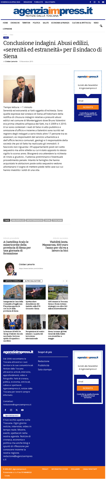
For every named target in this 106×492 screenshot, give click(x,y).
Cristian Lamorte (11, 61)
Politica (36, 23)
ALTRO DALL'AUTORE (32, 281)
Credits (7, 476)
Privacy (45, 469)
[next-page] (66, 281)
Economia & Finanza (60, 23)
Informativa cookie (59, 469)
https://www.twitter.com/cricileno (31, 268)
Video (96, 23)
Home (5, 23)
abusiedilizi (18, 220)
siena (47, 220)
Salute (46, 23)
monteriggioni (35, 220)
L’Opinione (7, 29)
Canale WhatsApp (90, 469)
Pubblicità (38, 2)
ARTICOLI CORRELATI (13, 281)
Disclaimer (75, 469)
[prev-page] (63, 281)
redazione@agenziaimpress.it (17, 404)
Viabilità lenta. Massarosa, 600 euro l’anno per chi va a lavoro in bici (55, 246)
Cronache (14, 23)
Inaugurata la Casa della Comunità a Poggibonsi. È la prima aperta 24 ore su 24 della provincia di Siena (13, 306)
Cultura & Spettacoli (81, 23)
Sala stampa (50, 2)
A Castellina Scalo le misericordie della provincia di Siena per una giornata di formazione (17, 247)
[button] (101, 26)
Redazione (28, 2)
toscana (57, 220)
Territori (26, 23)
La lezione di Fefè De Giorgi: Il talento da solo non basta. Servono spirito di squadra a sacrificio (13, 336)
